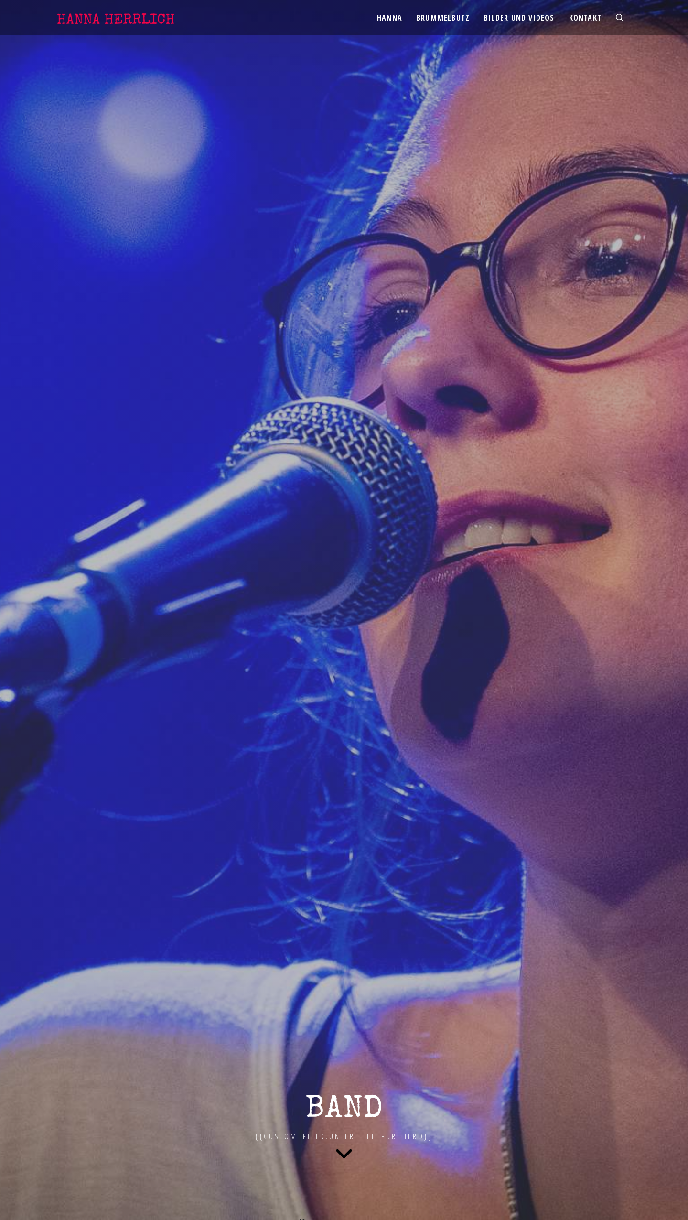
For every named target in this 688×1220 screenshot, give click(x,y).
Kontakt (585, 17)
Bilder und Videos (519, 17)
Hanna (389, 17)
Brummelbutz (443, 17)
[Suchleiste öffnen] (620, 17)
